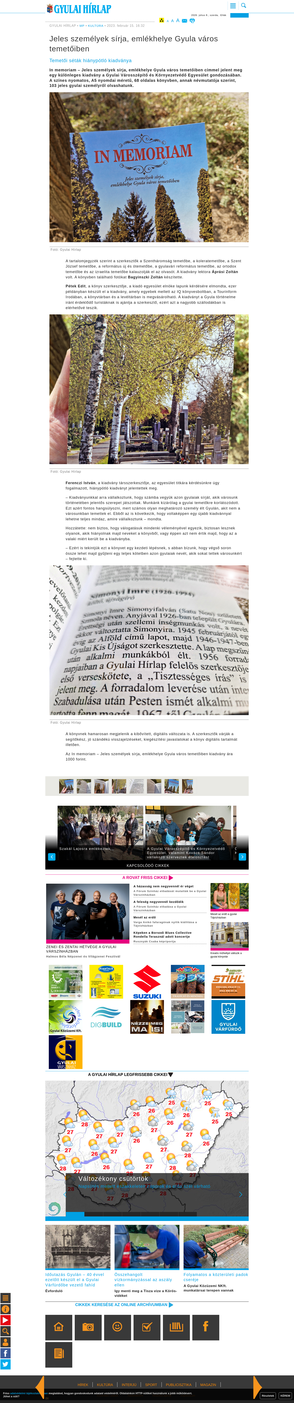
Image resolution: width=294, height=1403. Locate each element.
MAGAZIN (208, 1388)
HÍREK (83, 1388)
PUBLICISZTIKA (179, 1388)
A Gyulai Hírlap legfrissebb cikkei (125, 1075)
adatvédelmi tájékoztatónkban (29, 1393)
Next (243, 1198)
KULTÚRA (96, 25)
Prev (72, 1198)
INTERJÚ (129, 1388)
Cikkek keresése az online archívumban (118, 1307)
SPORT (151, 1388)
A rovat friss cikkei (143, 877)
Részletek (268, 1395)
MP (82, 25)
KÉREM (285, 1395)
